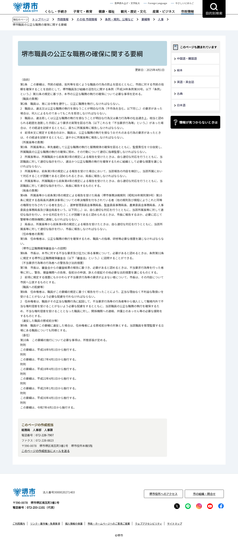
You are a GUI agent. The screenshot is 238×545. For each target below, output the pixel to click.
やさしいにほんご (184, 3)
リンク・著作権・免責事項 (45, 523)
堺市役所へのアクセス (163, 494)
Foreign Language (157, 3)
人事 (161, 19)
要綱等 (145, 19)
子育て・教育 (82, 11)
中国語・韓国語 (187, 58)
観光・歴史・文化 (133, 11)
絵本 (180, 70)
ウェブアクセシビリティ (148, 523)
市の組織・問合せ (204, 494)
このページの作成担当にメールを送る (45, 451)
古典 (180, 93)
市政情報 (187, 11)
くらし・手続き (56, 11)
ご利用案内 (19, 523)
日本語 (181, 105)
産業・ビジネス (163, 11)
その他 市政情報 (86, 19)
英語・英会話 (185, 82)
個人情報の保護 (74, 523)
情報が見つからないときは (198, 122)
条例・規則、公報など (119, 19)
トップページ (40, 19)
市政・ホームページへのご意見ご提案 (109, 523)
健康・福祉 (106, 11)
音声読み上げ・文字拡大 (127, 3)
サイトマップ (174, 523)
